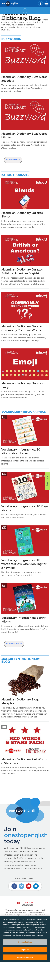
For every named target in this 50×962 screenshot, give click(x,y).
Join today (26, 835)
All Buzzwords (13, 160)
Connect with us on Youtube (28, 886)
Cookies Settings (25, 944)
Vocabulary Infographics (23, 411)
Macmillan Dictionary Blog (20, 660)
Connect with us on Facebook (14, 886)
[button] (47, 481)
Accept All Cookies (25, 959)
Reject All (25, 951)
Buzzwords (11, 39)
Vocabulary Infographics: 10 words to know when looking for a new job (23, 563)
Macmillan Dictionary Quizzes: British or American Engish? (22, 271)
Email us (36, 886)
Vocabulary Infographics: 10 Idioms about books (20, 451)
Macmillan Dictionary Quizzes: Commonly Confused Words (22, 328)
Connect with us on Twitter (21, 886)
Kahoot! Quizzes (15, 175)
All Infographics (14, 644)
